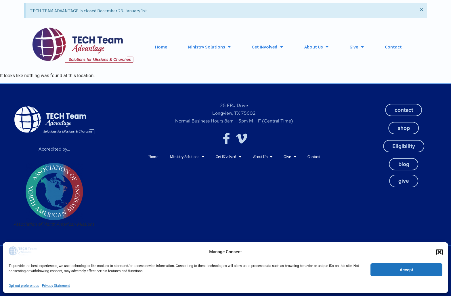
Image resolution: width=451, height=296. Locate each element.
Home (161, 47)
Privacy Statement (56, 286)
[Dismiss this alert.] (421, 9)
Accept (406, 269)
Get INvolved (267, 47)
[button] (439, 252)
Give (356, 47)
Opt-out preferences (24, 286)
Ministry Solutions (209, 47)
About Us (316, 47)
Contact (393, 47)
